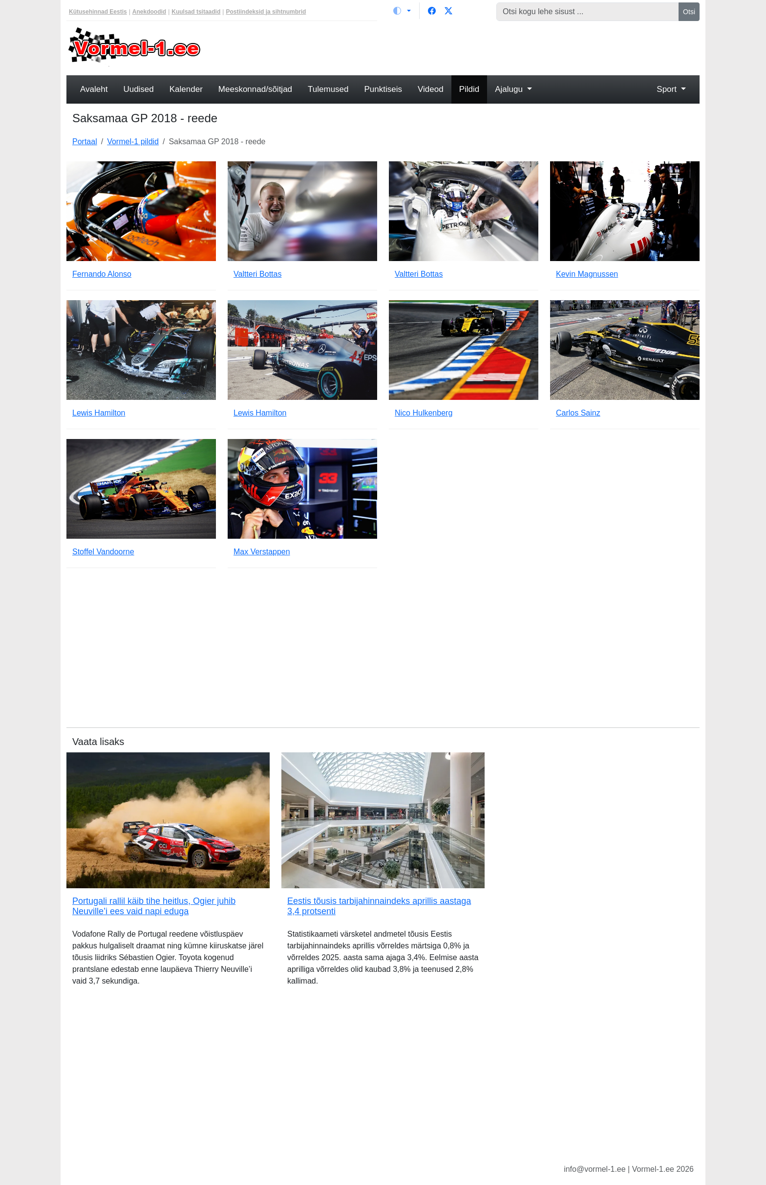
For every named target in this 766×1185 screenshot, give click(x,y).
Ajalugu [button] (510, 89)
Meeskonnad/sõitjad (255, 89)
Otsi (689, 12)
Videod (431, 89)
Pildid (469, 89)
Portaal (84, 141)
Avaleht (93, 89)
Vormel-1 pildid (133, 141)
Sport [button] (668, 89)
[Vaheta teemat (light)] (402, 10)
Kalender (186, 89)
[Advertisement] (464, 47)
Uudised (138, 89)
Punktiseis (383, 89)
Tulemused (328, 89)
